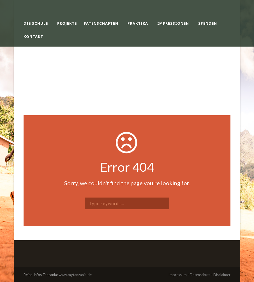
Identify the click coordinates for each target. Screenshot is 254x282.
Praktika (138, 23)
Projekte (67, 23)
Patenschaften (101, 23)
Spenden (207, 23)
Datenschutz (200, 274)
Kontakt (33, 36)
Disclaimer (221, 274)
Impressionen (173, 23)
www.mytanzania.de (75, 274)
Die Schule (36, 23)
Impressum (177, 274)
